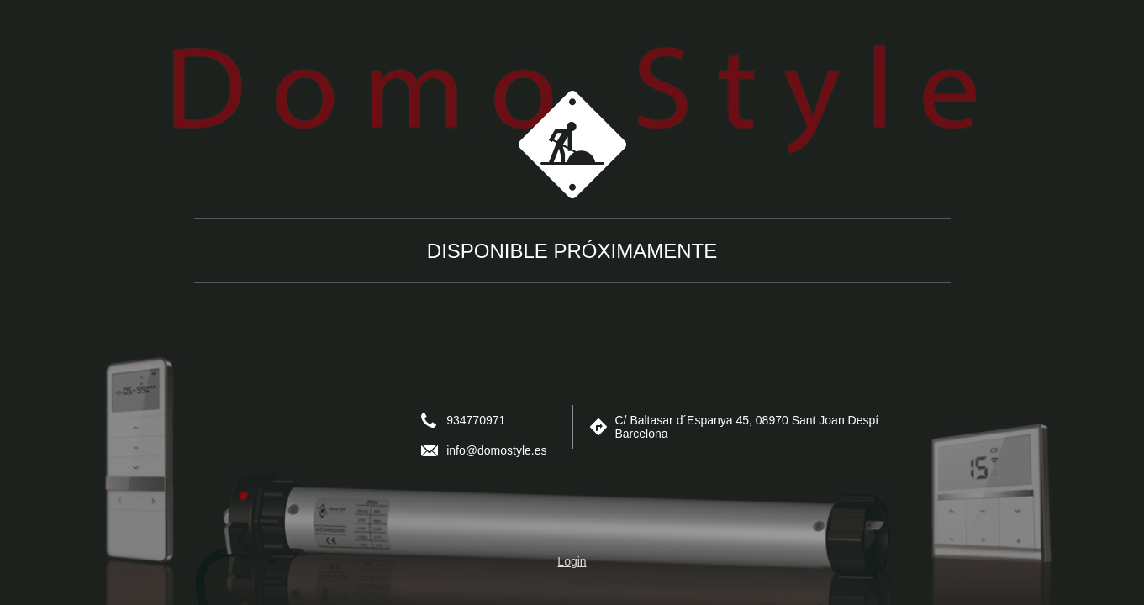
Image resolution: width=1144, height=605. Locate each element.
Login (571, 561)
